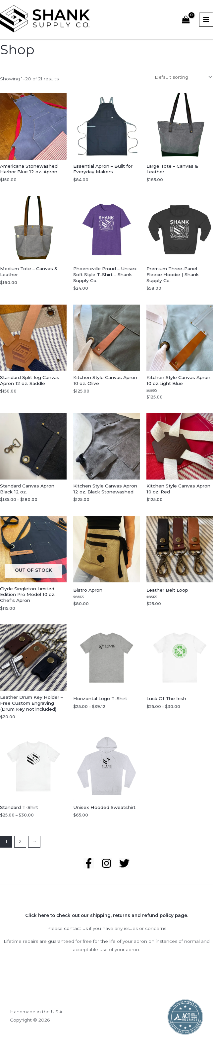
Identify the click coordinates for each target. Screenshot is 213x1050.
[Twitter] (124, 868)
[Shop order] (182, 82)
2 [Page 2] (20, 846)
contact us (76, 933)
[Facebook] (88, 868)
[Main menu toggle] (206, 22)
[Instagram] (106, 868)
